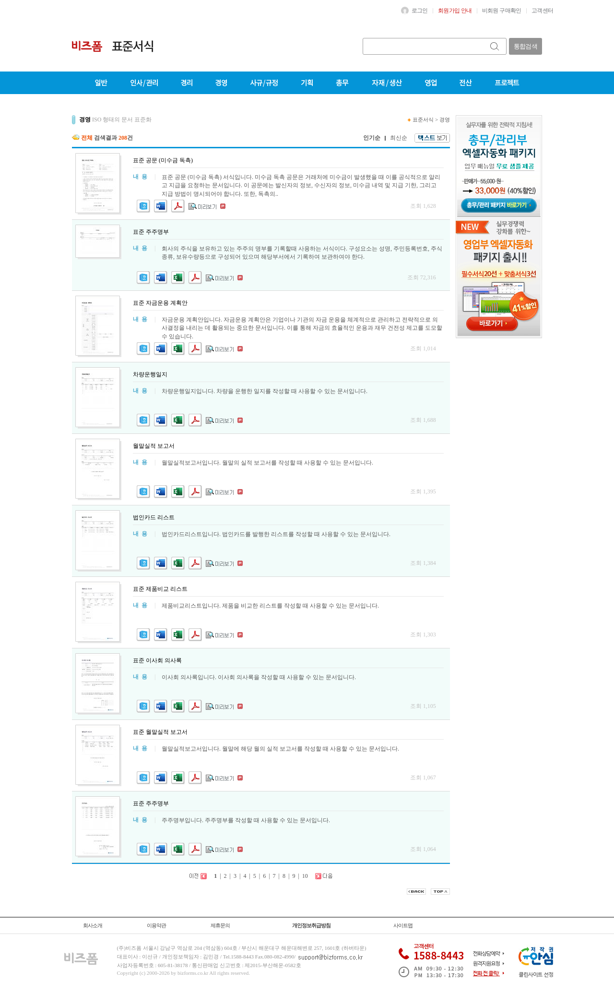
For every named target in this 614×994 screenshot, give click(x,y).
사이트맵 (403, 925)
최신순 (398, 137)
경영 (444, 119)
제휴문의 (220, 925)
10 (305, 876)
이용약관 (156, 925)
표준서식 (423, 119)
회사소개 (92, 925)
